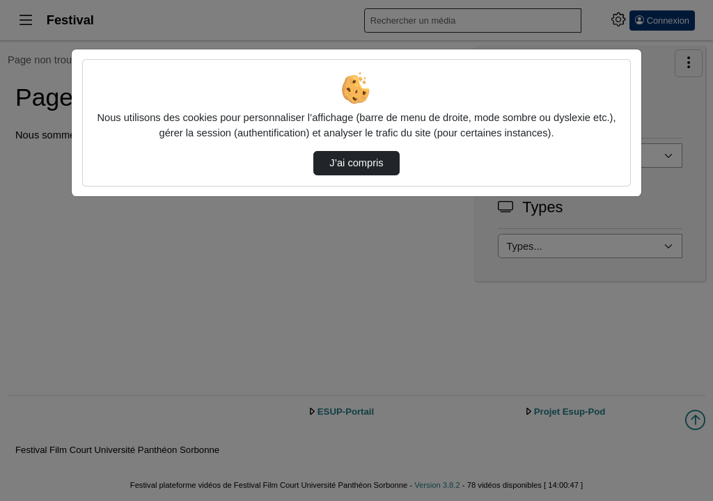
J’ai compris (356, 162)
